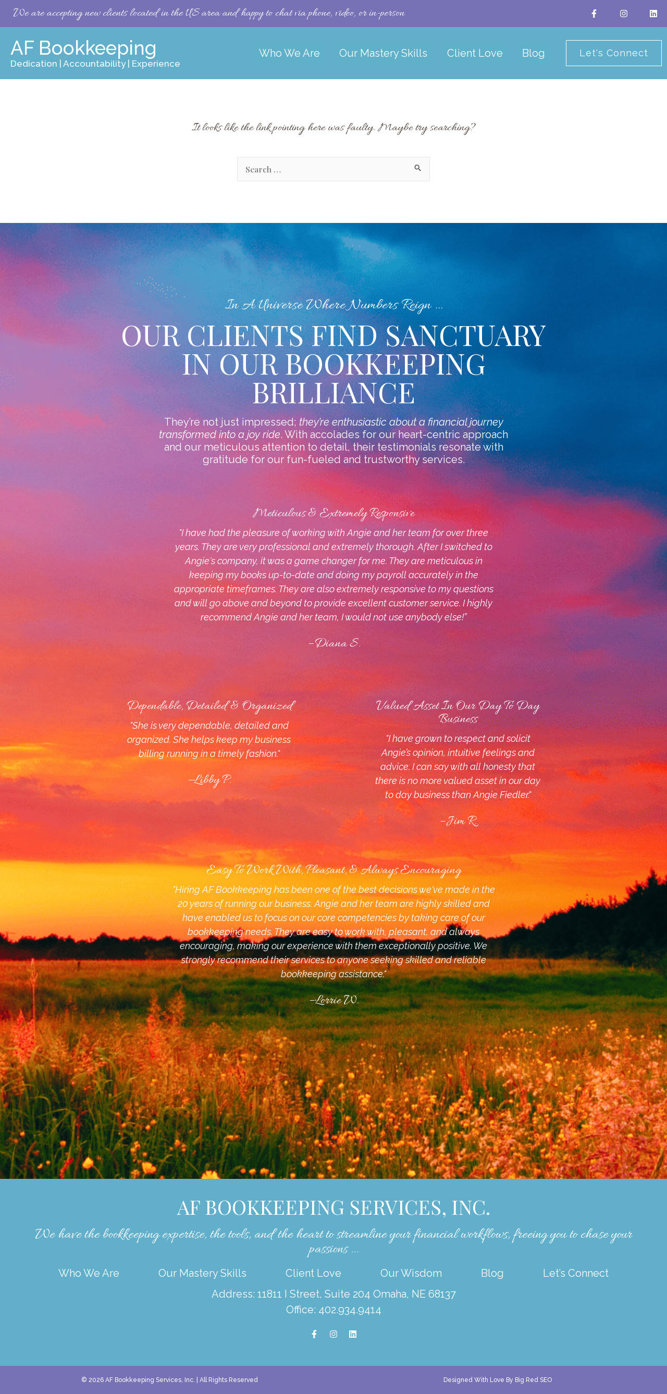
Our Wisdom (411, 1273)
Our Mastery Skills (386, 53)
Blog (523, 53)
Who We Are (298, 53)
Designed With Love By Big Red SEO (497, 1380)
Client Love (471, 53)
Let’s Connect (576, 1273)
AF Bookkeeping (86, 47)
